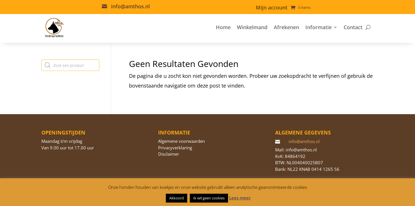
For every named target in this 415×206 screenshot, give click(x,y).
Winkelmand (252, 27)
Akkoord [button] (176, 198)
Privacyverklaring (175, 147)
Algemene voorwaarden (181, 141)
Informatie (318, 27)
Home (223, 27)
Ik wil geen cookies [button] (209, 198)
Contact (353, 27)
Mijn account (271, 8)
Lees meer (240, 198)
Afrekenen (286, 27)
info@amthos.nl (130, 6)
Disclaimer (168, 154)
